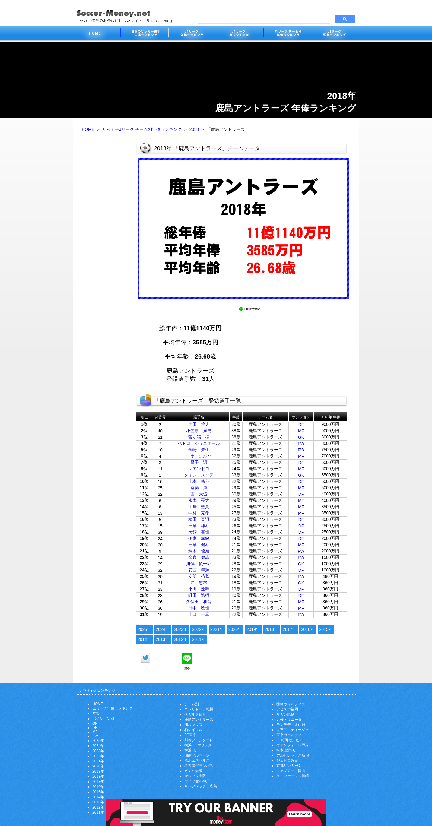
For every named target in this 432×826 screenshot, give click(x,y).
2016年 (307, 629)
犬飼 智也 (198, 532)
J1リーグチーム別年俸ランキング (287, 34)
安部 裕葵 (198, 576)
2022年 (198, 629)
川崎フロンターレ (198, 740)
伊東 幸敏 (198, 538)
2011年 (198, 639)
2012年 (180, 639)
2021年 (217, 629)
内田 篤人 (198, 424)
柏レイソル (193, 730)
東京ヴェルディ (289, 735)
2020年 (235, 629)
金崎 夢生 (198, 449)
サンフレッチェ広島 (200, 786)
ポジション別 (103, 719)
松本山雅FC (286, 750)
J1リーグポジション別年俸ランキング (239, 34)
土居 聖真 (198, 506)
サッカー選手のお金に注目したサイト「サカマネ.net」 (96, 34)
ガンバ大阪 (193, 771)
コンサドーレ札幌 (198, 709)
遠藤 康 (198, 487)
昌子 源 (198, 462)
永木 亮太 (198, 500)
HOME (88, 129)
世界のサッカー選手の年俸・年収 (144, 34)
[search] (263, 19)
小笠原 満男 (198, 430)
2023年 (180, 629)
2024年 (162, 629)
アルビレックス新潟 (292, 755)
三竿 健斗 (198, 544)
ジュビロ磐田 (287, 760)
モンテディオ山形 (290, 725)
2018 (194, 129)
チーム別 (191, 704)
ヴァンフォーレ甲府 (292, 745)
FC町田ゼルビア (289, 740)
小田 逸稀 (198, 589)
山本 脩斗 (198, 481)
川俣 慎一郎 (198, 563)
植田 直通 (198, 519)
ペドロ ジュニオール (199, 443)
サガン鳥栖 (285, 714)
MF (301, 431)
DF (301, 424)
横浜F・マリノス (198, 745)
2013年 (162, 639)
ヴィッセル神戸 (197, 781)
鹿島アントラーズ (198, 719)
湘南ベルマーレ (197, 755)
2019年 (253, 629)
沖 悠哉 (198, 582)
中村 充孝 (198, 513)
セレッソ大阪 (195, 776)
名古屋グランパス (198, 766)
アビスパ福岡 (287, 709)
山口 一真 (198, 614)
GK (301, 437)
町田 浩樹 (198, 595)
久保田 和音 (198, 601)
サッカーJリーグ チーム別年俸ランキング (142, 129)
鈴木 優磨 (198, 551)
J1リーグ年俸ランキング (112, 708)
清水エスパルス (197, 760)
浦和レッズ (193, 725)
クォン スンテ (199, 475)
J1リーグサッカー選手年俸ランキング (192, 34)
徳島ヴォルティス (290, 704)
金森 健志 (198, 557)
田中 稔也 (198, 608)
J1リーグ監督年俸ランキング (335, 34)
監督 (96, 713)
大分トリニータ (289, 719)
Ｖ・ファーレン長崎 (292, 776)
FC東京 (190, 735)
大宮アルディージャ (292, 730)
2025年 (144, 629)
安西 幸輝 (198, 570)
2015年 (326, 629)
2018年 (271, 629)
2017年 (289, 629)
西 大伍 (198, 494)
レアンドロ (198, 468)
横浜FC (190, 750)
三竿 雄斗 (198, 525)
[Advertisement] (104, 234)
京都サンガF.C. (288, 766)
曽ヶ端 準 (198, 437)
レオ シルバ (198, 456)
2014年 (144, 639)
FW (301, 443)
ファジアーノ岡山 (290, 771)
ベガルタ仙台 (195, 714)
